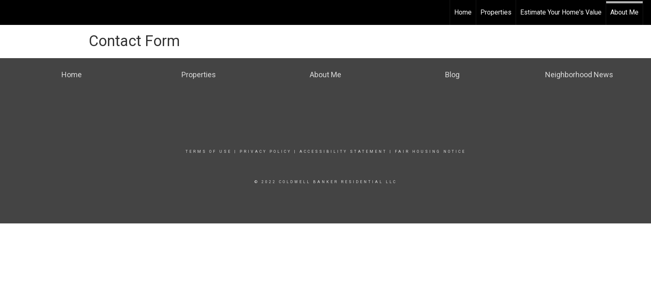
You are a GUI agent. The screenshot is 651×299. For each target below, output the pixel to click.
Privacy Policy (265, 152)
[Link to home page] (10, 11)
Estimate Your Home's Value (561, 12)
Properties (496, 12)
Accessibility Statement (343, 152)
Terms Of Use (209, 152)
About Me (624, 12)
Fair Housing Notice (430, 152)
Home (463, 12)
